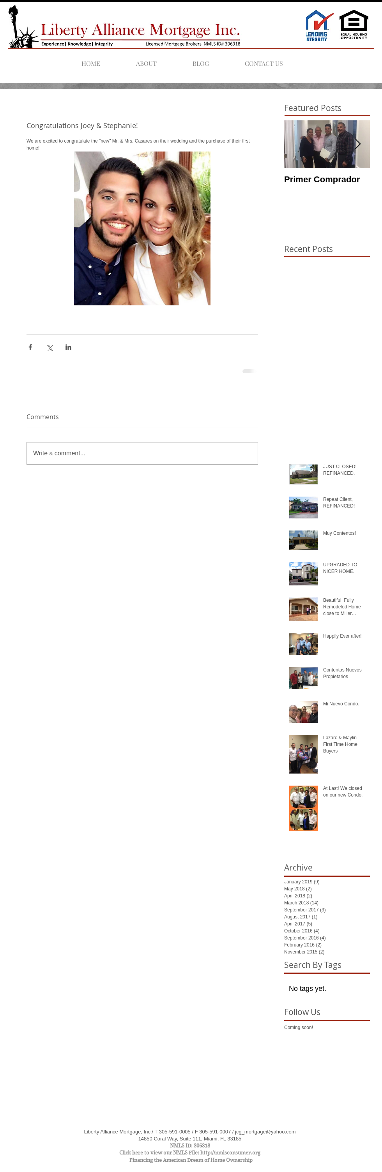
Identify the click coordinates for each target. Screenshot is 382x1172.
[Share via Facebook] (30, 347)
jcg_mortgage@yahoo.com (265, 1132)
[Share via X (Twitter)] (49, 347)
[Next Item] (357, 145)
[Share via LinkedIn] (68, 347)
